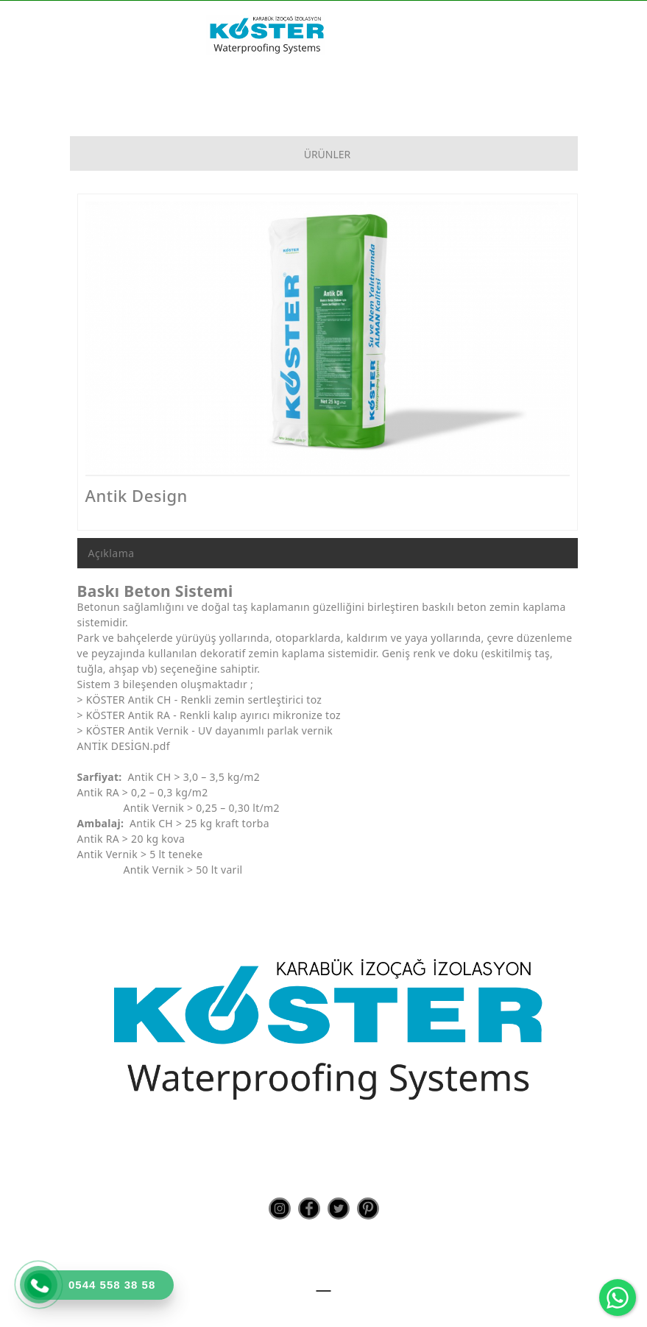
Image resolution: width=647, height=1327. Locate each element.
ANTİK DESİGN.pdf (123, 746)
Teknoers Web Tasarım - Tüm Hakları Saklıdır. (323, 1304)
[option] (327, 338)
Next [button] (548, 345)
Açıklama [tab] (111, 553)
